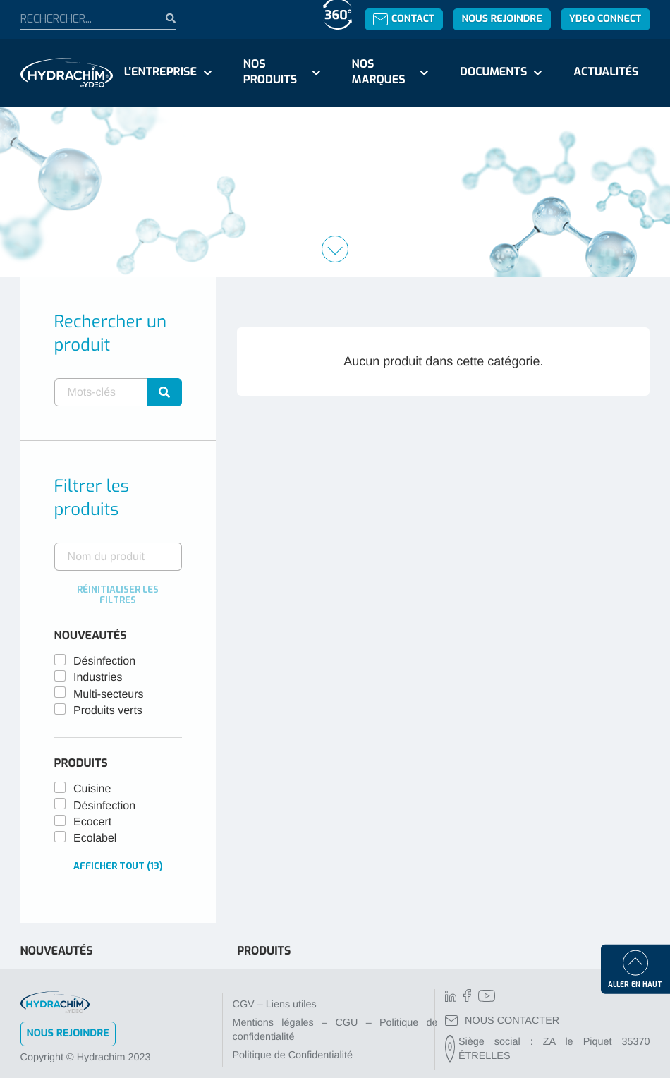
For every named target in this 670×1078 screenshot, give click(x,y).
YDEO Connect (605, 18)
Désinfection (104, 661)
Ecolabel (94, 838)
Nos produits (270, 72)
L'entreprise (160, 72)
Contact (403, 18)
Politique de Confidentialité (293, 1055)
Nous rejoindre (501, 18)
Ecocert (92, 822)
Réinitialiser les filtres (118, 594)
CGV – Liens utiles (275, 1004)
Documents (493, 72)
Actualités (605, 72)
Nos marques (378, 72)
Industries (97, 678)
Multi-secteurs (108, 695)
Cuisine (92, 789)
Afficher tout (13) (118, 866)
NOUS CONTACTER (502, 1020)
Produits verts (107, 711)
